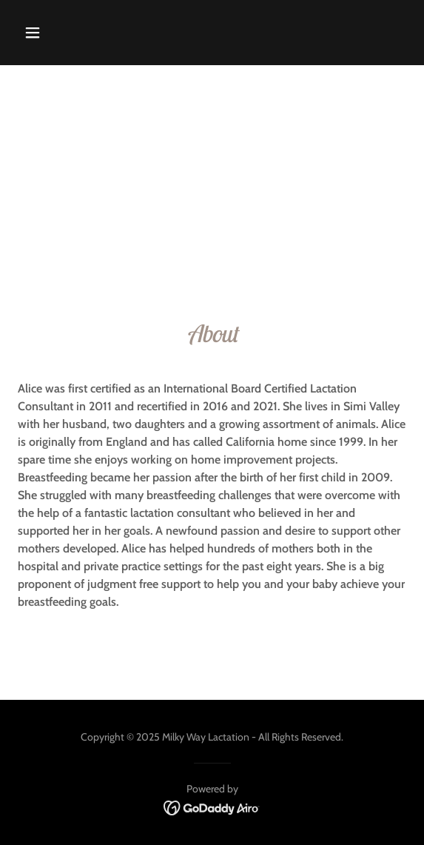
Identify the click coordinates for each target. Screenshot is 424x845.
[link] (212, 807)
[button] (62, 32)
